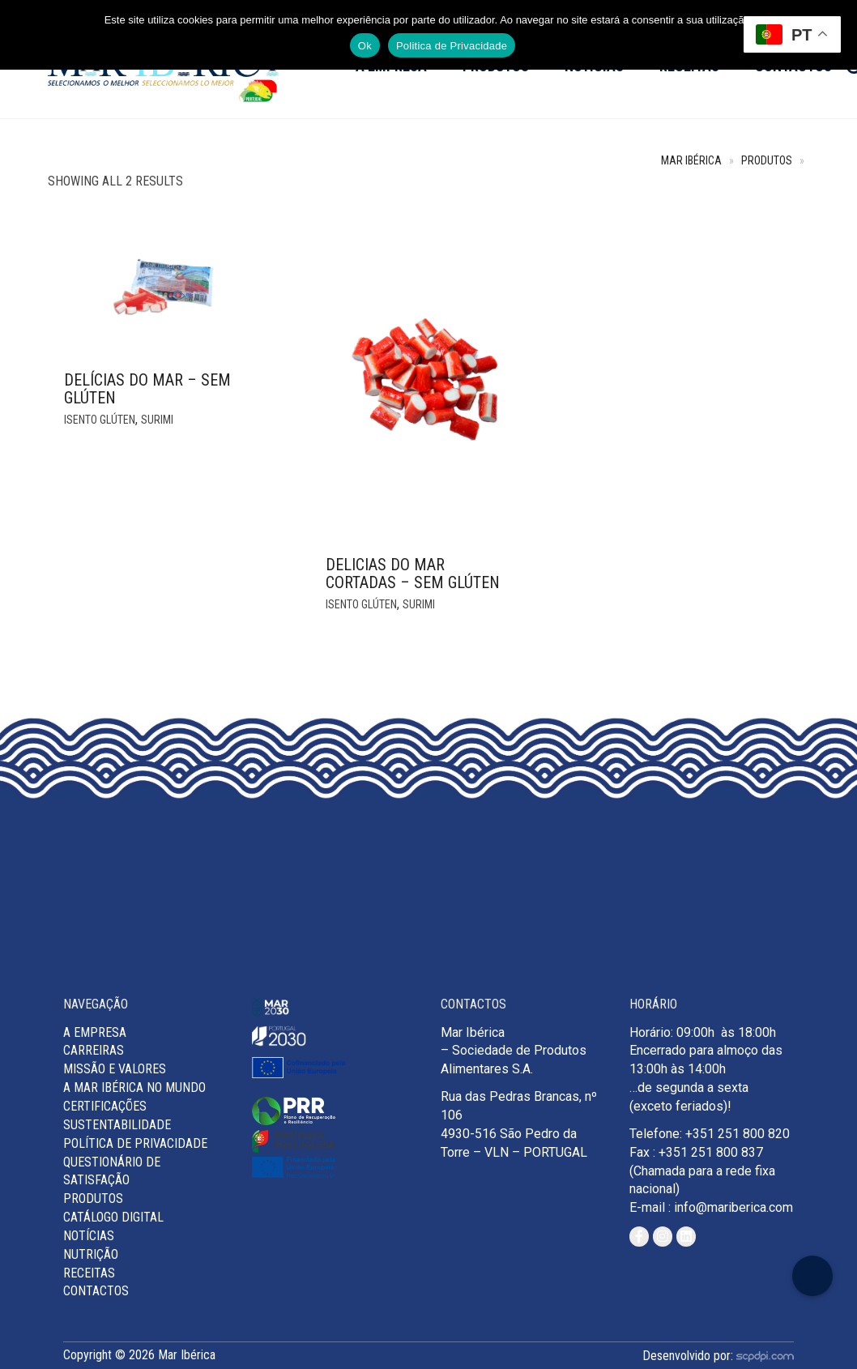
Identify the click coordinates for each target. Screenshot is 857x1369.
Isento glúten (99, 419)
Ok (365, 46)
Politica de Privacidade (451, 46)
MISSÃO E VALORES (114, 1069)
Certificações (105, 1106)
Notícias (88, 1235)
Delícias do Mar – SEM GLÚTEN (147, 388)
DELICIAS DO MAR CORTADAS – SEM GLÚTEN (413, 573)
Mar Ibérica (691, 161)
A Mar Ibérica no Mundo (134, 1087)
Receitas (89, 1273)
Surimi (157, 419)
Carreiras (93, 1050)
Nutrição (90, 1254)
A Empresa (94, 1032)
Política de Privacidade (135, 1143)
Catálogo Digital (113, 1217)
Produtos (766, 161)
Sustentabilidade (117, 1124)
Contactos (96, 1291)
